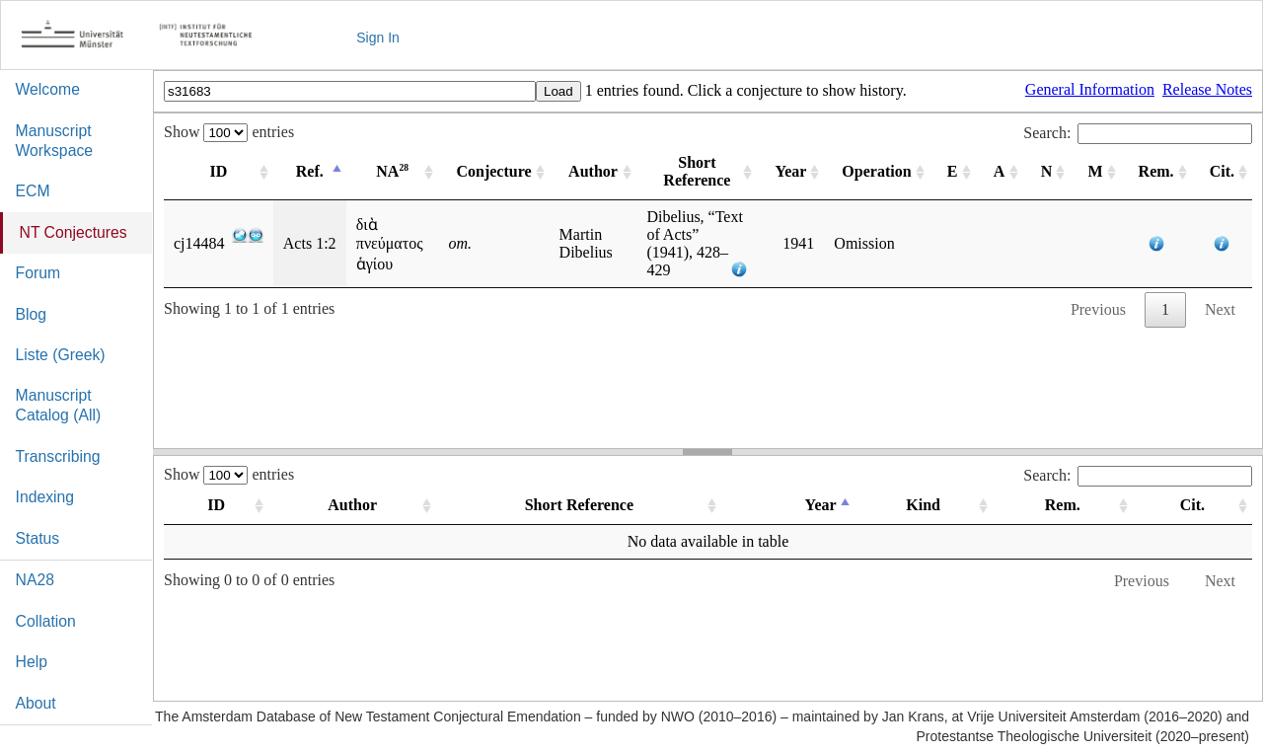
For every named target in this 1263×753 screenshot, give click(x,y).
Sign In (378, 37)
